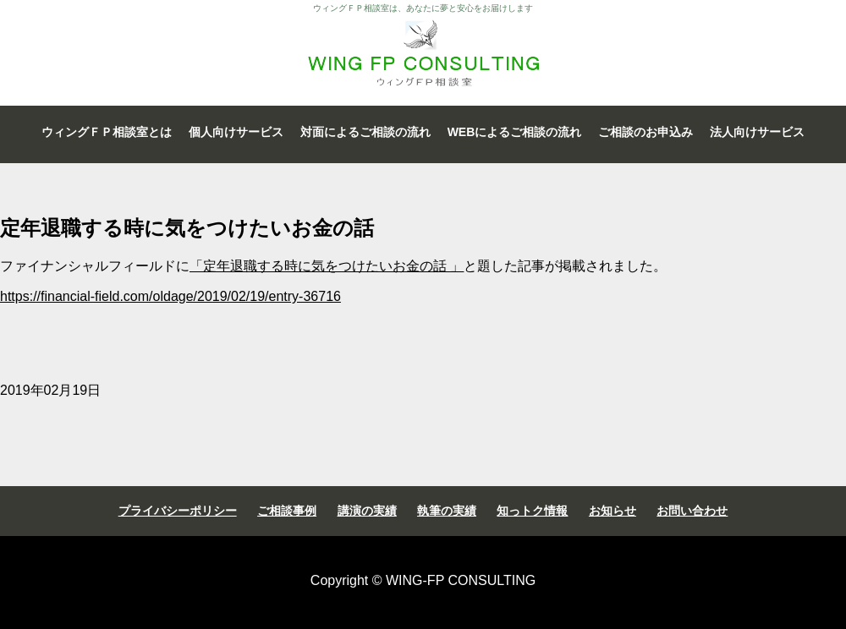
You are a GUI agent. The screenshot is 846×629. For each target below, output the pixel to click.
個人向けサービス (236, 132)
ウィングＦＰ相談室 (423, 53)
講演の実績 (367, 510)
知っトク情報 (532, 510)
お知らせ (612, 510)
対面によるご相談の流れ (365, 132)
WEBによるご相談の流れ (515, 132)
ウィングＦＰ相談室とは (106, 132)
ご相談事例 (286, 510)
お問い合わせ (692, 510)
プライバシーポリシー (177, 510)
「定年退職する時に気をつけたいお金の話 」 (327, 266)
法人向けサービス (757, 132)
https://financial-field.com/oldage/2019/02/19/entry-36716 (170, 296)
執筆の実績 (446, 510)
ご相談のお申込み (645, 132)
